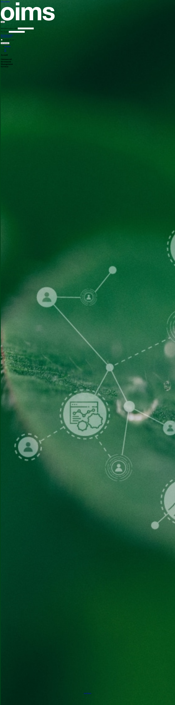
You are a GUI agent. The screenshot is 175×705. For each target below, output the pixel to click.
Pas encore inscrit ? (6, 36)
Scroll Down (87, 693)
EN (5, 51)
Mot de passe (4, 31)
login (2, 22)
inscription (7, 46)
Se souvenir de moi (7, 40)
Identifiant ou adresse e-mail (9, 28)
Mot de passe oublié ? (7, 35)
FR (5, 49)
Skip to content (5, 1)
